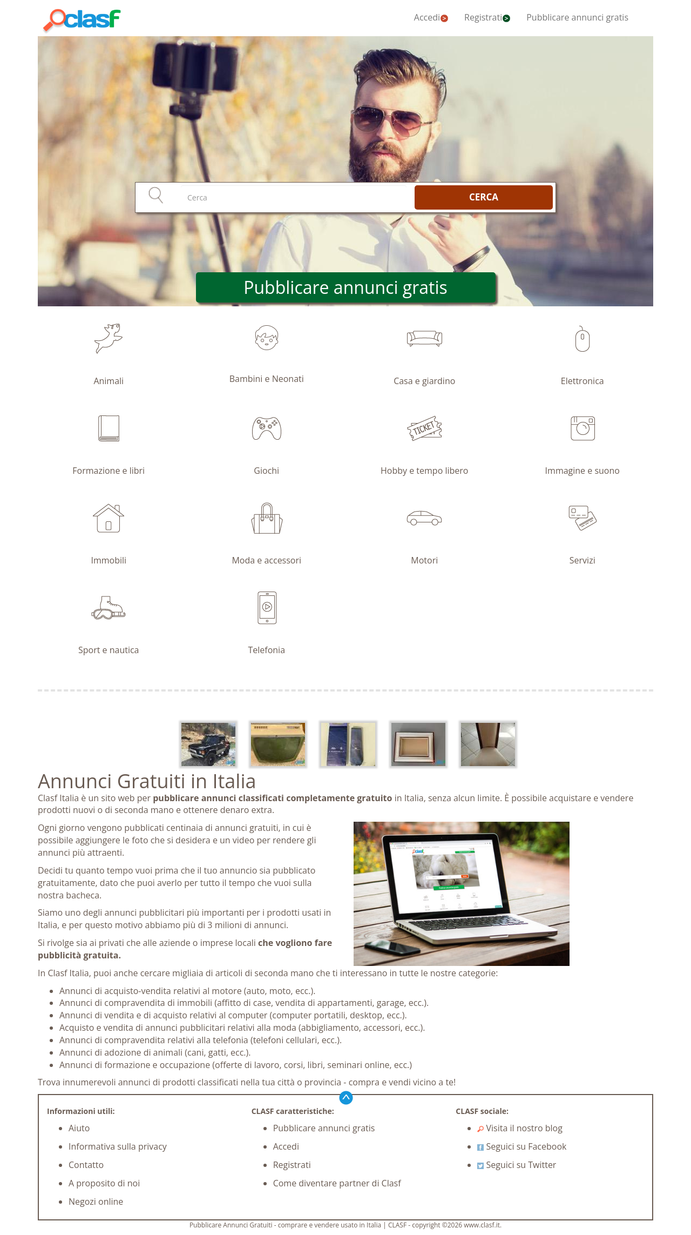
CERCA (483, 197)
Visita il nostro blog (520, 1128)
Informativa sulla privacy (118, 1146)
